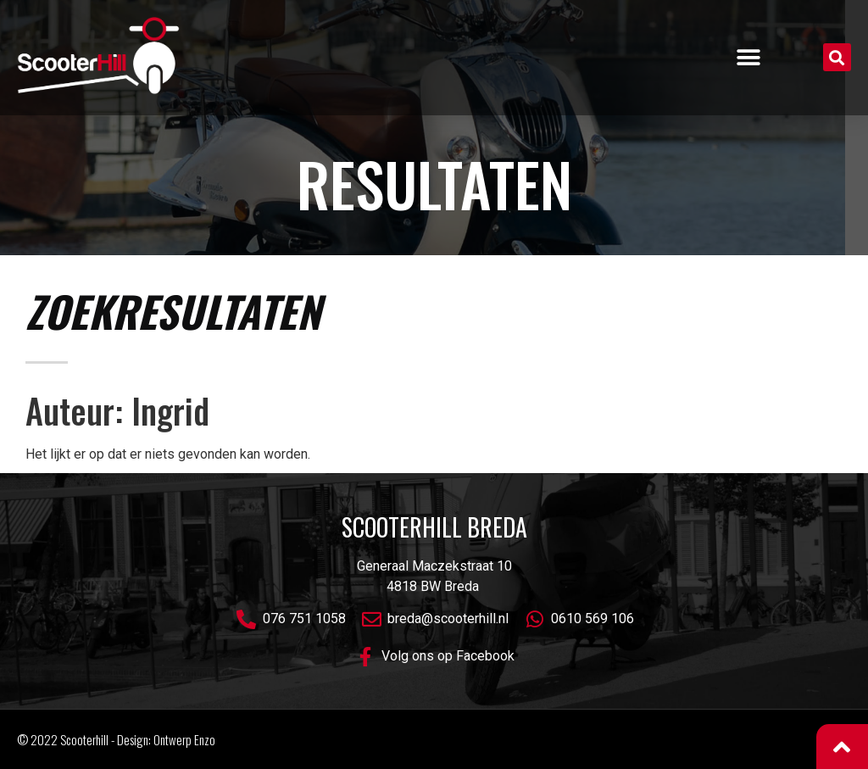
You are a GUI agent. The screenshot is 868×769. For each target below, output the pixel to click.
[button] (749, 57)
